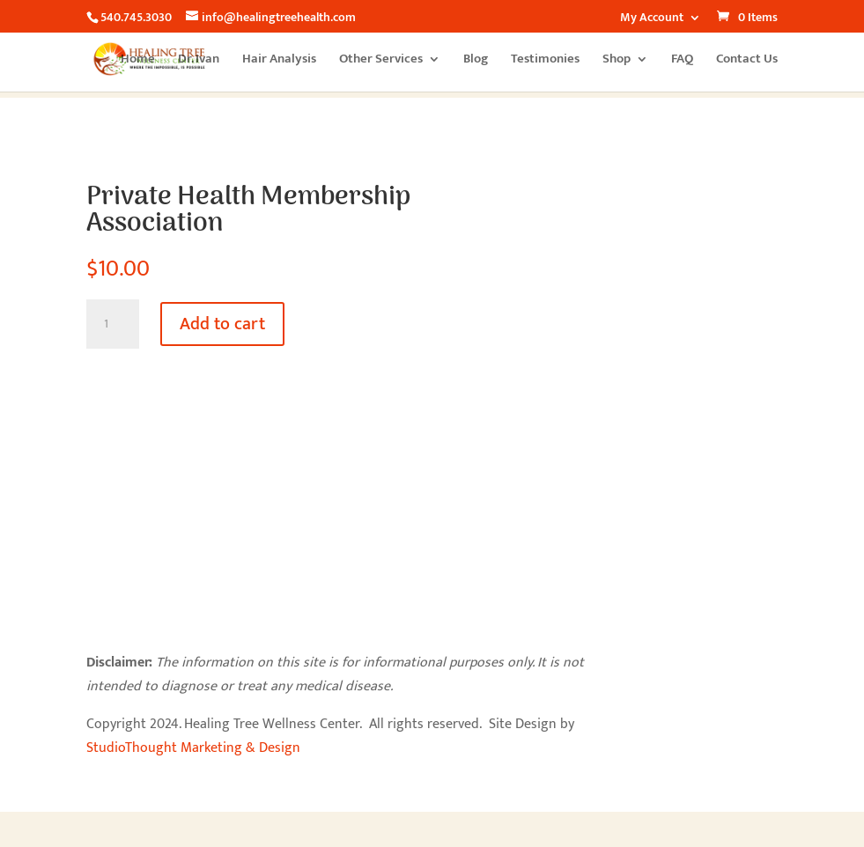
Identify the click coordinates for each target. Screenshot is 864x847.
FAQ (682, 61)
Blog (475, 61)
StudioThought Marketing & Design (193, 748)
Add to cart (222, 324)
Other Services (381, 61)
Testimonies (545, 61)
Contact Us (747, 61)
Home (138, 61)
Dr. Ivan (198, 61)
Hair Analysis (279, 61)
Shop (616, 61)
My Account (651, 19)
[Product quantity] (112, 324)
